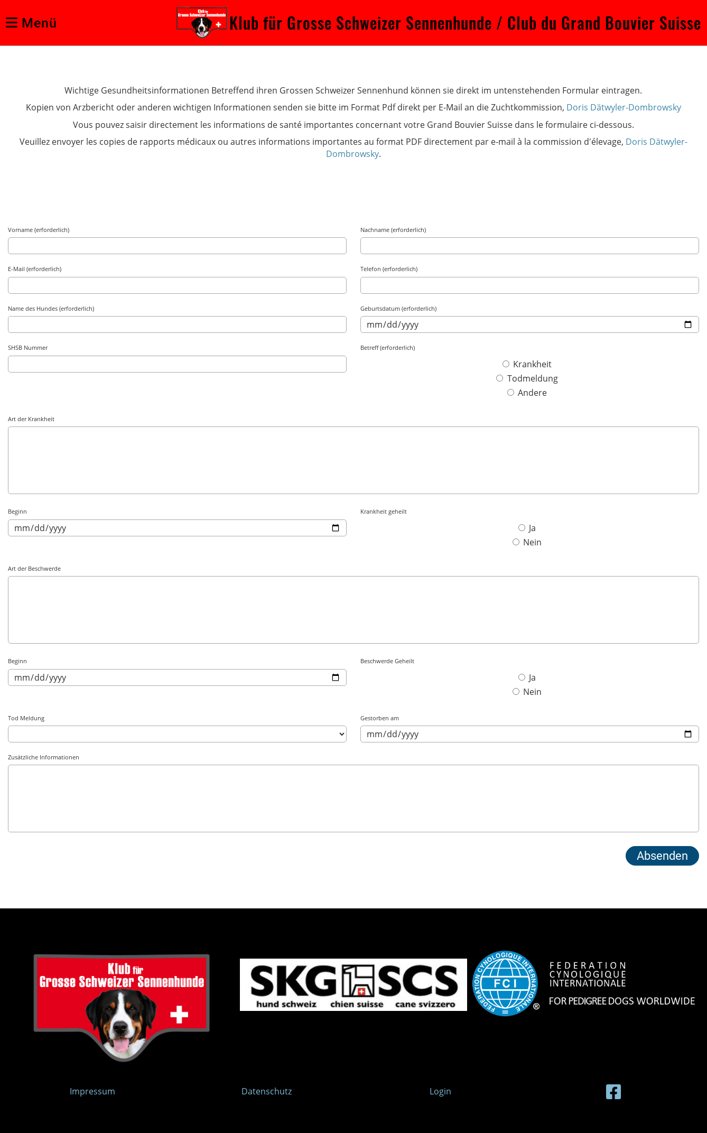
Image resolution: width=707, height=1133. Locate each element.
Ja (527, 528)
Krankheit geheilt (383, 511)
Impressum (92, 1091)
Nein (527, 542)
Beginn (17, 511)
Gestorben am (379, 718)
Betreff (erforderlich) (387, 347)
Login (440, 1091)
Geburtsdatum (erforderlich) (398, 308)
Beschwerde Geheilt (387, 661)
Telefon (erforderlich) (388, 269)
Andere (527, 392)
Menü (31, 23)
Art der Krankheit (31, 419)
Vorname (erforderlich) (38, 230)
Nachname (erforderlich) (393, 230)
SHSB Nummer (28, 347)
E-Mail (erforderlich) (34, 269)
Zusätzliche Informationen (43, 757)
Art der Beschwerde (34, 568)
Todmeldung (526, 378)
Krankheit (527, 364)
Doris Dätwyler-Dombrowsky (623, 107)
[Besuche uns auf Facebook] (613, 1091)
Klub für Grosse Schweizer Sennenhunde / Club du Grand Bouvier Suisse (465, 23)
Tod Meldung (26, 718)
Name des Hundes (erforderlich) (51, 308)
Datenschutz (266, 1091)
